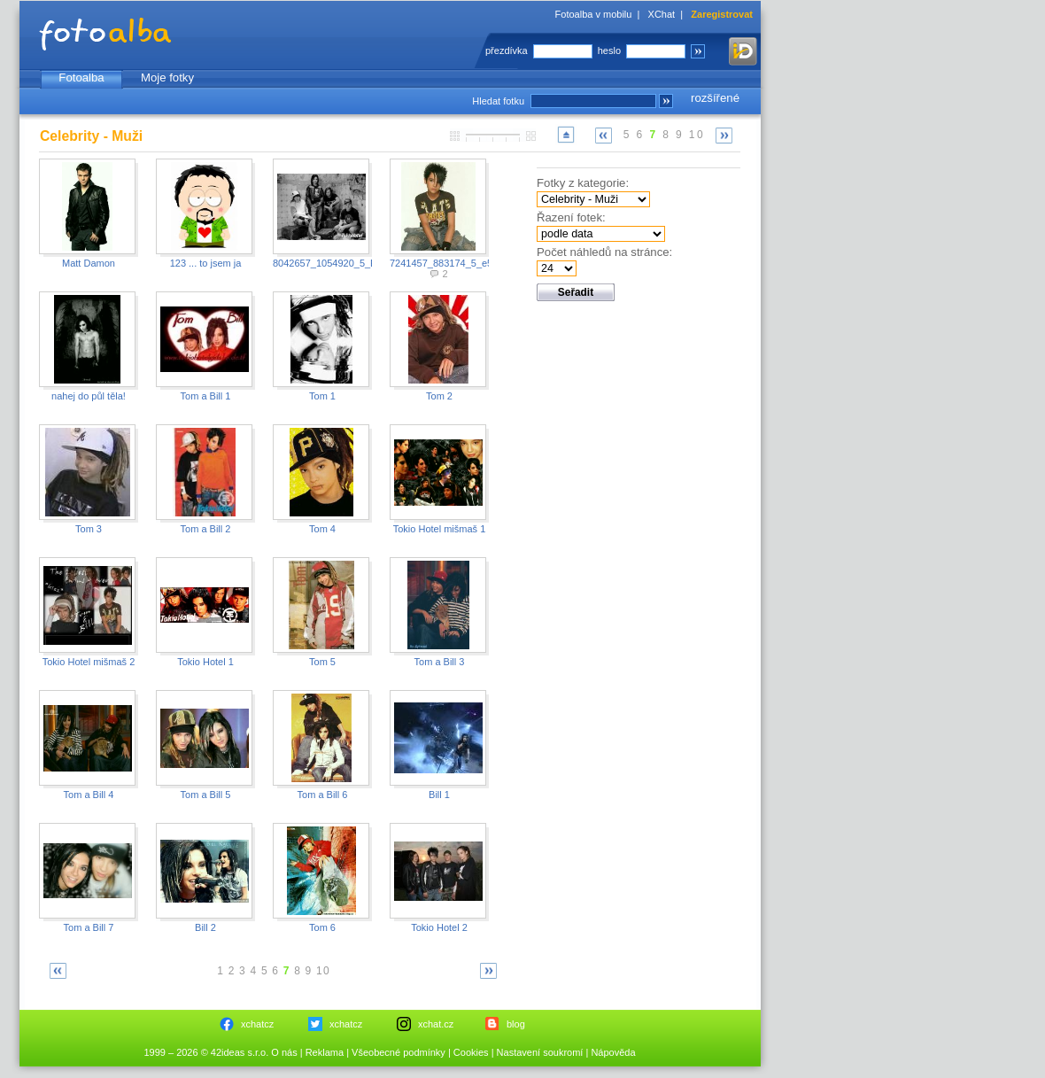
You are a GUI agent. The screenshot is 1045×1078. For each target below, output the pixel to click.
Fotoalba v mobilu (593, 14)
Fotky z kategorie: (583, 183)
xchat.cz (435, 1024)
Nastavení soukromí (540, 1052)
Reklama (325, 1052)
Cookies (471, 1052)
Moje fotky (167, 77)
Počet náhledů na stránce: (604, 252)
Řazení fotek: (571, 217)
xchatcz (257, 1024)
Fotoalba (81, 77)
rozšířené (715, 98)
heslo (609, 50)
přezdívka (506, 50)
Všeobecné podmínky (398, 1052)
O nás (284, 1052)
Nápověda (613, 1052)
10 (697, 134)
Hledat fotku (498, 101)
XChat (662, 14)
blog (516, 1024)
